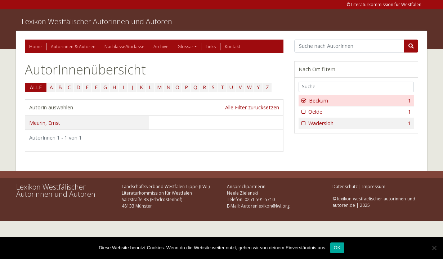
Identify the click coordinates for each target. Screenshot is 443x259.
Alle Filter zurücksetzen (252, 107)
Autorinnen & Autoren (73, 47)
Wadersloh (359, 123)
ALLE (36, 87)
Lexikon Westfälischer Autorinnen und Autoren (97, 21)
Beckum (359, 101)
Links (211, 47)
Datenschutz (345, 186)
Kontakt (232, 47)
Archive (161, 47)
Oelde (359, 112)
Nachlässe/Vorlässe (124, 47)
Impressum (373, 186)
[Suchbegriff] (349, 46)
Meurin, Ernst (44, 122)
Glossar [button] (185, 47)
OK (337, 247)
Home (35, 47)
